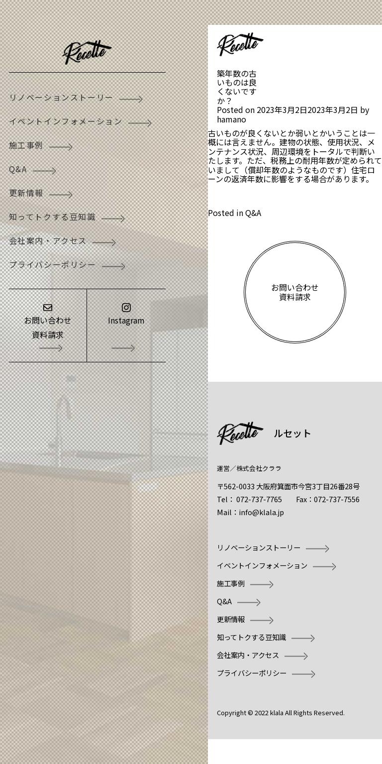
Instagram (126, 320)
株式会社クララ (259, 468)
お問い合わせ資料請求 (48, 327)
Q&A (18, 169)
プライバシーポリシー (52, 264)
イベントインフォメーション (66, 121)
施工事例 (26, 145)
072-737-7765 (259, 499)
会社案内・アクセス (48, 240)
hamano (231, 119)
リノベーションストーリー (61, 97)
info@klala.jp (261, 512)
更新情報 (26, 193)
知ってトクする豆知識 (52, 216)
